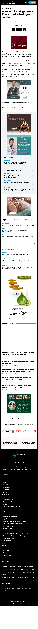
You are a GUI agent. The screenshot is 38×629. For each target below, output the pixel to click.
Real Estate (7, 160)
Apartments (26, 219)
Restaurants (8, 173)
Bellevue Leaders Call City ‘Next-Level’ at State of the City (18, 243)
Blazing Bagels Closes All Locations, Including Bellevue (15, 176)
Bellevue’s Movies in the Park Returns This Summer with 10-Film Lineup (16, 378)
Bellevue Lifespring (10, 107)
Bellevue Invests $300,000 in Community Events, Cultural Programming (16, 386)
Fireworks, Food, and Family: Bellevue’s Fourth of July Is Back (18, 362)
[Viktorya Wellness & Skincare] (19, 206)
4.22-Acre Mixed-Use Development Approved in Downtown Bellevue (15, 162)
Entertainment (7, 6)
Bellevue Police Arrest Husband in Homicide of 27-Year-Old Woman (18, 237)
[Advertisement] (19, 617)
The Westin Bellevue (20, 107)
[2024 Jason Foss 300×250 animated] (19, 90)
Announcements (18, 219)
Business (4, 241)
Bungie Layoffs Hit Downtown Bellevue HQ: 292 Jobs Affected (17, 255)
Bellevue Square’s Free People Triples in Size (28, 443)
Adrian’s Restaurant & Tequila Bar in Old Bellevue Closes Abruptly (16, 183)
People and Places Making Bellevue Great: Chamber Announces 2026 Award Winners (17, 267)
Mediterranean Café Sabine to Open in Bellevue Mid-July (18, 225)
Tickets (17, 65)
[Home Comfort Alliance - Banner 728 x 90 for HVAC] (19, 431)
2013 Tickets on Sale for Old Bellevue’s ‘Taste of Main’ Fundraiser (9, 443)
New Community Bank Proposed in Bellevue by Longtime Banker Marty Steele (18, 248)
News (6, 167)
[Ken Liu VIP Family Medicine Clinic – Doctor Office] (19, 145)
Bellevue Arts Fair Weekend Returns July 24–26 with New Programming (18, 353)
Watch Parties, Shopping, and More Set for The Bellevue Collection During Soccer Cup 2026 (18, 370)
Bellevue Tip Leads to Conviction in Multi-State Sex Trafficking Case (17, 169)
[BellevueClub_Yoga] (19, 124)
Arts (3, 357)
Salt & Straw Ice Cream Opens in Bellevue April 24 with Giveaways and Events (17, 190)
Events (16, 6)
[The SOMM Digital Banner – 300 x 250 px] (19, 403)
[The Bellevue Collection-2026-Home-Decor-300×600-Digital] (19, 296)
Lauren (21, 22)
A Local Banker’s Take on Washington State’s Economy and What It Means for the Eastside (17, 261)
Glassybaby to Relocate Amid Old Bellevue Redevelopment (14, 231)
